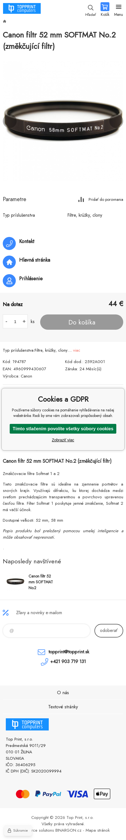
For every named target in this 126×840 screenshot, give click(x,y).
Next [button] (116, 121)
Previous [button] (10, 121)
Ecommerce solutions (35, 830)
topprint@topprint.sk (68, 651)
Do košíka (81, 322)
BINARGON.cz (68, 830)
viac (76, 350)
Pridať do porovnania (106, 199)
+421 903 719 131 (68, 661)
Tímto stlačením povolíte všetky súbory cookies (63, 428)
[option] (63, 121)
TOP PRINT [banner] (22, 9)
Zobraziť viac (63, 440)
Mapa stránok (98, 830)
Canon (26, 376)
